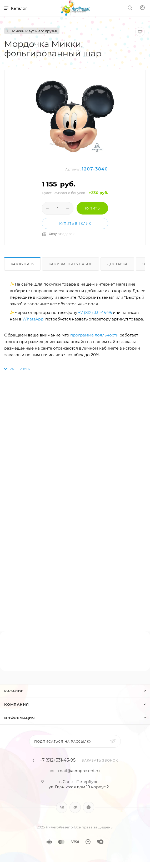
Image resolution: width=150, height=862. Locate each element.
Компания (16, 704)
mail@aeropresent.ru (79, 770)
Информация (19, 718)
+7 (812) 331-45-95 (95, 312)
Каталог (13, 691)
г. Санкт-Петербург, (78, 781)
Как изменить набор (70, 264)
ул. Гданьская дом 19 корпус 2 (79, 786)
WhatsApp (32, 319)
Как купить (22, 264)
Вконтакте (61, 807)
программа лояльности (94, 335)
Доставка (117, 264)
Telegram (75, 807)
